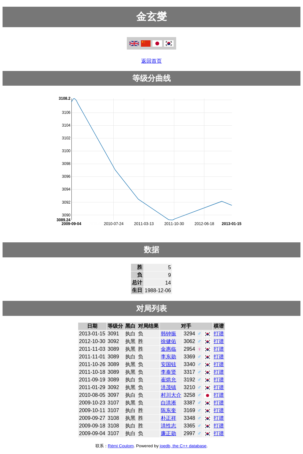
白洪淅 (168, 402)
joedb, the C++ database (183, 445)
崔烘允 (168, 379)
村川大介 (171, 395)
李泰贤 (168, 372)
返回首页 (151, 61)
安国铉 (168, 364)
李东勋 (168, 356)
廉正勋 (168, 433)
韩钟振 (168, 333)
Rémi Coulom (121, 445)
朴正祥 (168, 418)
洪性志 (168, 425)
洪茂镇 (168, 387)
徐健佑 (168, 341)
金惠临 (168, 349)
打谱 (219, 333)
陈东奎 (168, 410)
